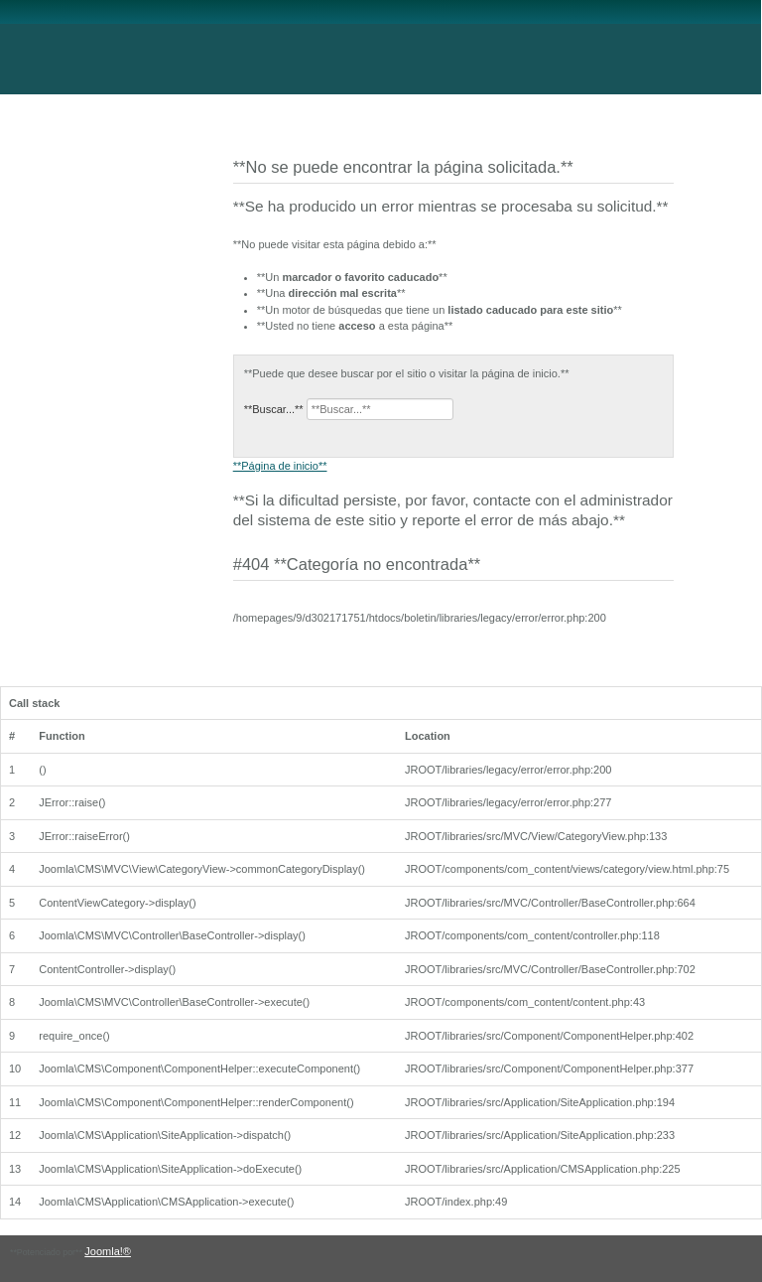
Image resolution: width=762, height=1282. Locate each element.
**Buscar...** (274, 409)
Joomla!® (107, 1251)
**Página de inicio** (280, 466)
